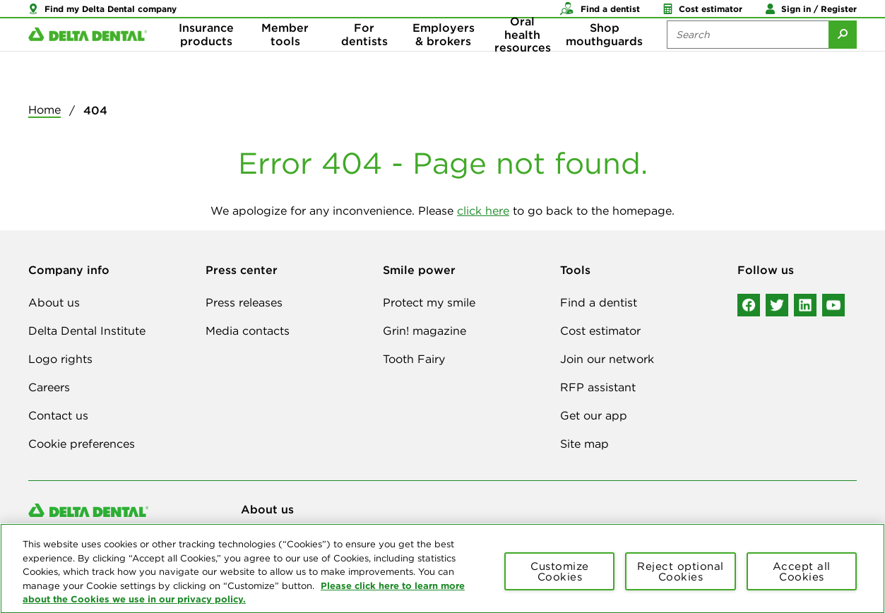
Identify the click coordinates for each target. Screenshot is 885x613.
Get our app (593, 415)
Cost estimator (600, 330)
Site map (584, 443)
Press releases (244, 302)
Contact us (58, 415)
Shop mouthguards (604, 56)
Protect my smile (429, 302)
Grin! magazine (424, 330)
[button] (102, 14)
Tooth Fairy (414, 359)
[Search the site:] (747, 56)
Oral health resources (522, 57)
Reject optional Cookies (680, 580)
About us (54, 302)
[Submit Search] (842, 56)
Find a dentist (598, 302)
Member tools (285, 56)
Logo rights (60, 359)
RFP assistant (598, 387)
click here (483, 210)
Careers (49, 387)
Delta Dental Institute (86, 330)
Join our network (607, 359)
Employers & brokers (443, 56)
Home (44, 109)
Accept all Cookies (802, 580)
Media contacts (248, 330)
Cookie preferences (81, 443)
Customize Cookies (559, 580)
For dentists (364, 56)
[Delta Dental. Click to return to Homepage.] (87, 57)
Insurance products (206, 56)
